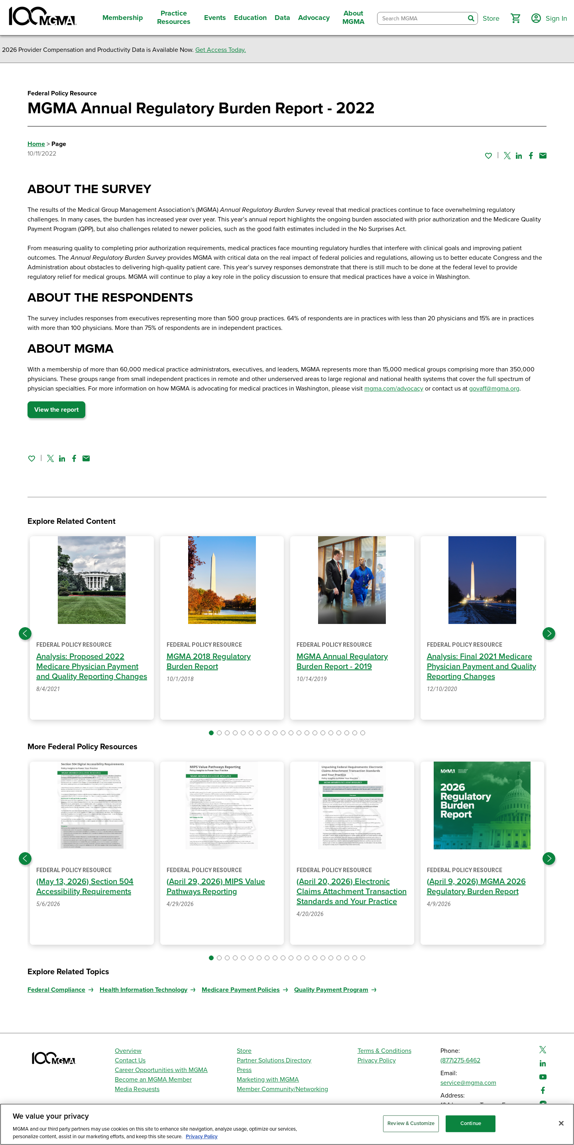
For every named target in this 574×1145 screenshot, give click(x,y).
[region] (287, 1124)
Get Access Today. (220, 50)
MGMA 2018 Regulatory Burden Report (209, 661)
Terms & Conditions (384, 1051)
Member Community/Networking (282, 1089)
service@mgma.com (468, 1083)
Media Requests (137, 1089)
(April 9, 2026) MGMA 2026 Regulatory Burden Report (476, 886)
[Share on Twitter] (507, 155)
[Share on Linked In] (519, 155)
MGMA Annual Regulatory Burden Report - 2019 (342, 661)
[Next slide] (549, 633)
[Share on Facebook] (531, 155)
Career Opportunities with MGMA (161, 1070)
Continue (470, 1123)
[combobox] (421, 18)
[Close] (561, 1123)
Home (36, 144)
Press (244, 1070)
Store (244, 1051)
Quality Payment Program (331, 990)
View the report (56, 410)
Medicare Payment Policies (241, 990)
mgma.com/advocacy (393, 389)
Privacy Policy (377, 1060)
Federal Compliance (56, 990)
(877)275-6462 (460, 1060)
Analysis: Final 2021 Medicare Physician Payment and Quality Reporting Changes (481, 666)
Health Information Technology (143, 990)
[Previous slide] (25, 633)
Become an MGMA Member (153, 1080)
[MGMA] (42, 18)
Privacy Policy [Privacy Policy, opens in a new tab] (202, 1136)
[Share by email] (542, 155)
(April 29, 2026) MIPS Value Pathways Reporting (216, 886)
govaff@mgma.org (494, 389)
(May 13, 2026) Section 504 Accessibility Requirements (85, 886)
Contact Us (130, 1060)
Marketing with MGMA (268, 1080)
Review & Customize (410, 1123)
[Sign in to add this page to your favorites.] (488, 156)
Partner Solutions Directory (274, 1060)
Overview (128, 1051)
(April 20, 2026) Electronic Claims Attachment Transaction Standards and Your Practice (352, 891)
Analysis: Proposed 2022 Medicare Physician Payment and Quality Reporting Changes (91, 666)
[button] (515, 18)
